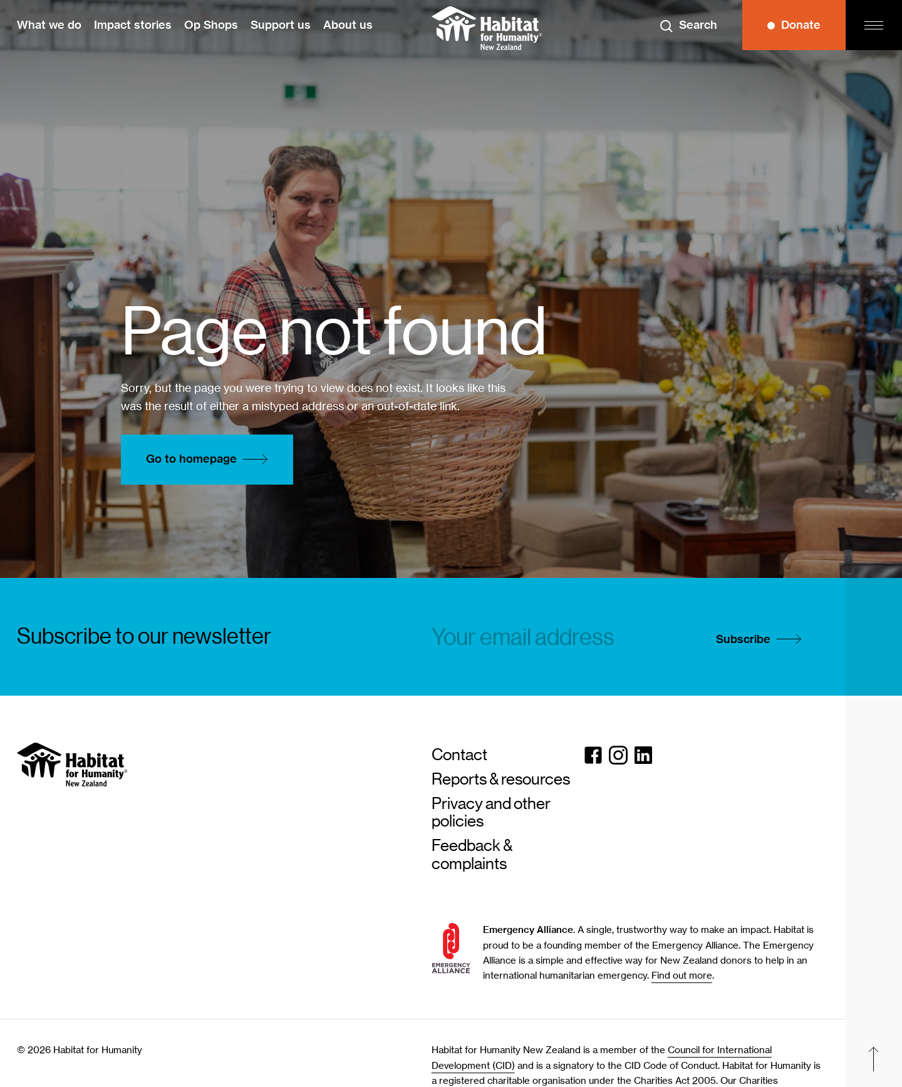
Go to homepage (210, 459)
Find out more (681, 975)
